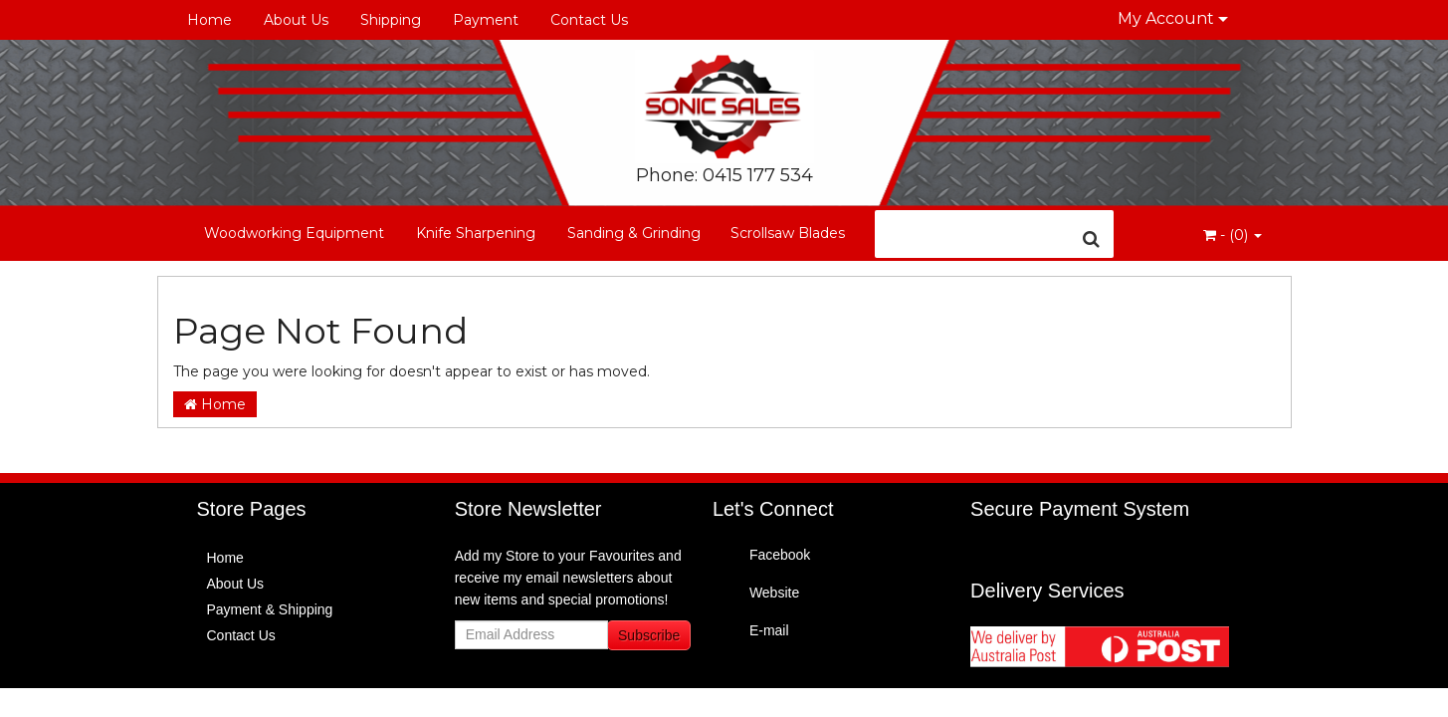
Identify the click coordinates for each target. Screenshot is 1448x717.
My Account (1173, 18)
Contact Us (589, 20)
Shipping (390, 20)
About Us (296, 20)
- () (1232, 235)
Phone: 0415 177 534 (724, 175)
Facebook (779, 555)
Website (774, 592)
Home (209, 20)
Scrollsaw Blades (787, 233)
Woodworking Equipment (294, 233)
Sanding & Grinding (634, 233)
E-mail (769, 630)
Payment (485, 20)
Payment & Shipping (270, 609)
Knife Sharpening (475, 233)
